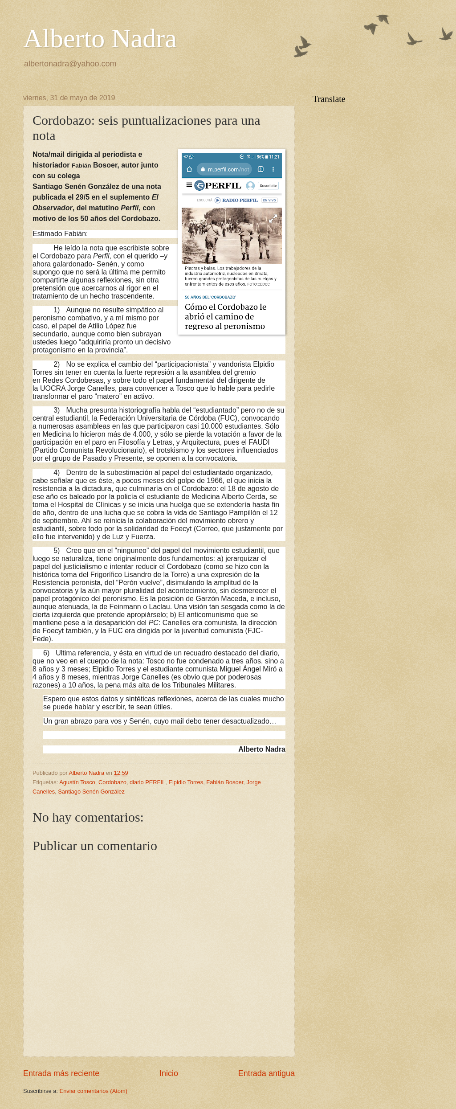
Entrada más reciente (61, 1073)
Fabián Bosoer (224, 782)
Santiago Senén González (91, 791)
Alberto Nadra (100, 38)
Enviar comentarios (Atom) (93, 1091)
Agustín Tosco (77, 782)
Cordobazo (112, 782)
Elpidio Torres (185, 782)
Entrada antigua (266, 1073)
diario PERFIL (147, 782)
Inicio (168, 1073)
